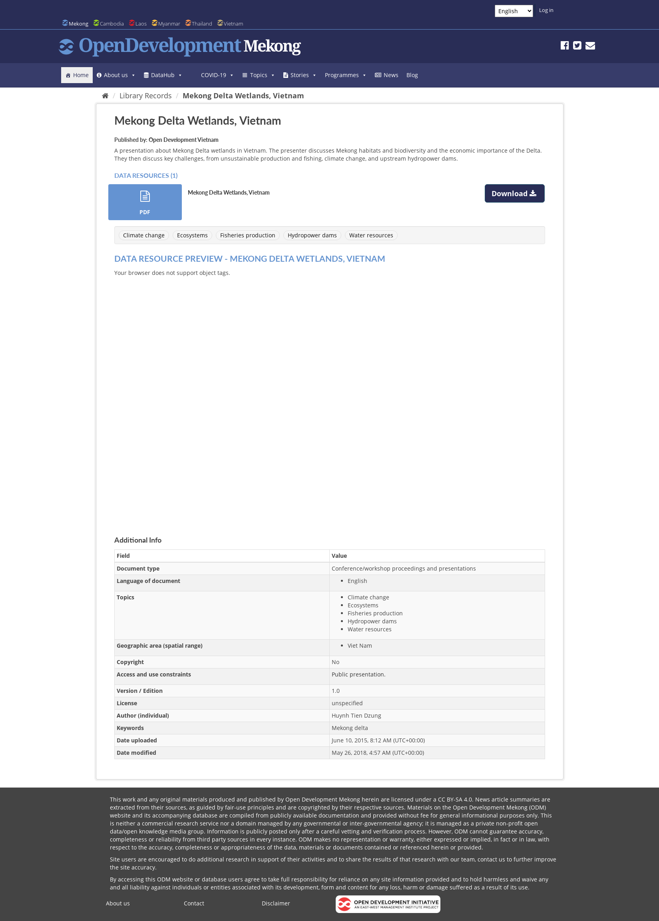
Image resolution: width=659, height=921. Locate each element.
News (391, 75)
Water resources (371, 235)
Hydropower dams (312, 235)
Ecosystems (192, 235)
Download (515, 193)
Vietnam (233, 23)
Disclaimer (276, 903)
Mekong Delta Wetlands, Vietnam (243, 95)
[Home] (105, 95)
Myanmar (169, 23)
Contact (194, 903)
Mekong (78, 23)
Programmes (346, 75)
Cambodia (112, 23)
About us (120, 75)
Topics (262, 75)
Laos (141, 23)
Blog (412, 75)
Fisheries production (247, 235)
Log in (546, 10)
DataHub (167, 75)
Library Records (145, 95)
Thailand (202, 23)
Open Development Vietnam (184, 139)
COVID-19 (217, 75)
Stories (304, 75)
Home (81, 75)
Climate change (144, 235)
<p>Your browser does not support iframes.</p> (329, 397)
